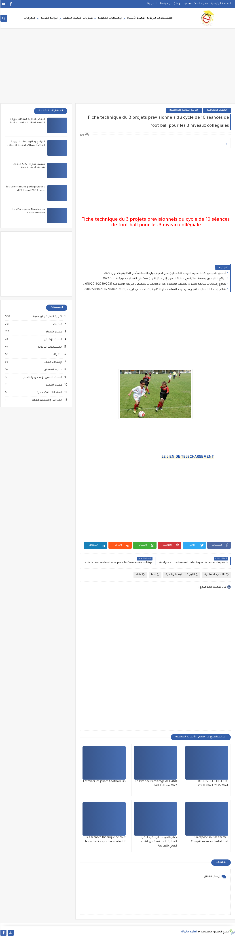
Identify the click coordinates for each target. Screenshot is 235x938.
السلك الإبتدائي (52, 339)
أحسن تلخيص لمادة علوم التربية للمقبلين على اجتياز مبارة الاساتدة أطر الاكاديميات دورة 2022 (164, 273)
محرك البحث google (195, 3)
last (155, 574)
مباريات (87, 18)
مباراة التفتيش (52, 370)
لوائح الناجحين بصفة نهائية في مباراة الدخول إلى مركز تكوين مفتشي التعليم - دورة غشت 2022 (164, 278)
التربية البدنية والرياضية (183, 110)
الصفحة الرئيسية (220, 3)
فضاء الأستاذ (53, 332)
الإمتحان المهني (52, 362)
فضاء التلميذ (71, 18)
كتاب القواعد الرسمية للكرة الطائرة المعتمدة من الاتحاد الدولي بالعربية (158, 842)
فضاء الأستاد (135, 18)
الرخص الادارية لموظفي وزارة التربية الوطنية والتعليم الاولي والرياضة (26, 123)
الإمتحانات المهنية (109, 18)
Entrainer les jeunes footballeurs (104, 781)
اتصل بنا (152, 3)
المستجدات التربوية (159, 18)
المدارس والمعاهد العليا (46, 400)
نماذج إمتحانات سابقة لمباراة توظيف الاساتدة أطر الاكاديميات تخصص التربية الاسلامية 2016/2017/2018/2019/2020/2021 (154, 284)
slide (139, 574)
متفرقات (29, 18)
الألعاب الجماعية (216, 110)
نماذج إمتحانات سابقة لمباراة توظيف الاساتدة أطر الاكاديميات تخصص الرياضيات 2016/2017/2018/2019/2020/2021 (154, 289)
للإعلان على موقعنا (170, 3)
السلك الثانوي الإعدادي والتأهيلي (42, 377)
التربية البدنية (49, 18)
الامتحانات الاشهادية (49, 392)
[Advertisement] (117, 68)
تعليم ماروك (189, 932)
